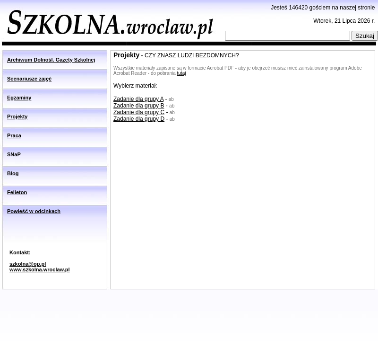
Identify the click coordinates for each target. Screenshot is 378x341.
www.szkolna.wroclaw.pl (39, 269)
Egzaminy (19, 97)
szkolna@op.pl (27, 264)
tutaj (181, 73)
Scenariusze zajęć (29, 78)
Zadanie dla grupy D (138, 119)
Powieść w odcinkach (33, 211)
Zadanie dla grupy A (138, 99)
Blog (12, 173)
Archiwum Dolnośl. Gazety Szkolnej (51, 60)
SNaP (14, 154)
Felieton (17, 192)
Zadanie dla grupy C (138, 112)
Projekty (17, 116)
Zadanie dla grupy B (138, 105)
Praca (14, 135)
